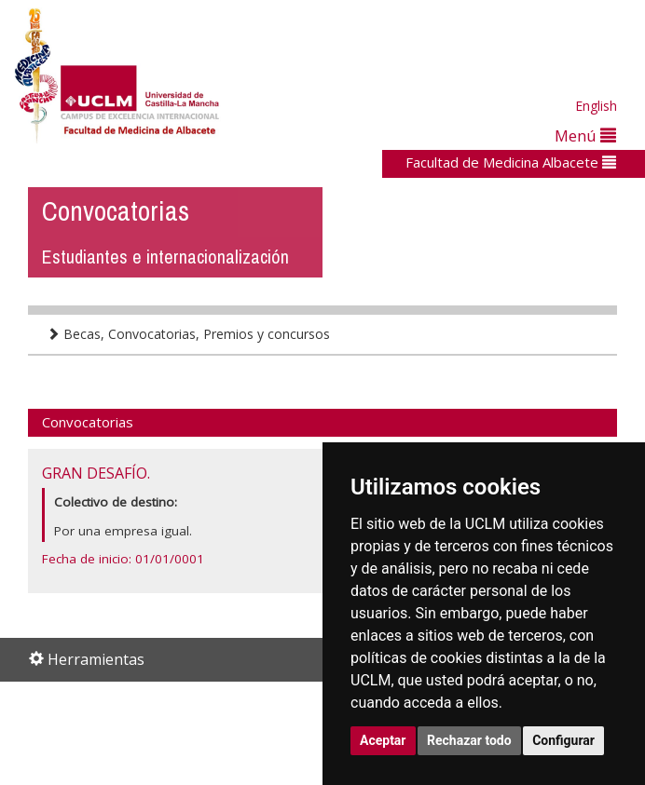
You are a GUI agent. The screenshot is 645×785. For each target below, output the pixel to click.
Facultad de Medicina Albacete (510, 162)
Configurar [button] (563, 740)
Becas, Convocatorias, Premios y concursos (188, 334)
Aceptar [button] (383, 740)
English (596, 106)
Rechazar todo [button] (469, 740)
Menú (585, 135)
